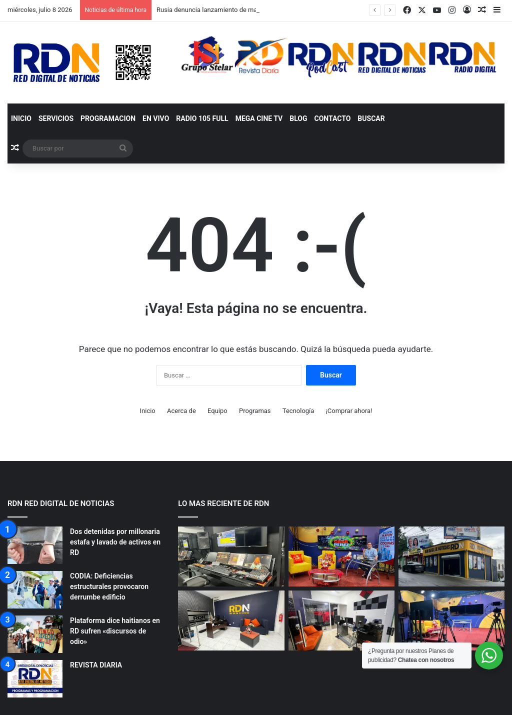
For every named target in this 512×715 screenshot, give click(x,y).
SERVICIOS (56, 118)
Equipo (218, 410)
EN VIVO (155, 118)
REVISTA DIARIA (96, 665)
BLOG (298, 118)
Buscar (371, 118)
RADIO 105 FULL (202, 118)
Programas (255, 410)
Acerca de (181, 410)
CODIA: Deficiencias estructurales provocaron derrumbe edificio (109, 586)
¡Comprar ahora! (349, 410)
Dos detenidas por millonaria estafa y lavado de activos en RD (115, 542)
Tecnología (298, 410)
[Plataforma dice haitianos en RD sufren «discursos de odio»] (35, 634)
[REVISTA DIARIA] (35, 679)
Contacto (332, 118)
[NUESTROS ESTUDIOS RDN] (231, 556)
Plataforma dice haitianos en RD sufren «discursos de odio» (115, 631)
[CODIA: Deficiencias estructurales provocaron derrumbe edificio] (35, 589)
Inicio (21, 118)
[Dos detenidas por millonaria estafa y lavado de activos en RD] (35, 545)
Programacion (108, 118)
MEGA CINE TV (259, 118)
